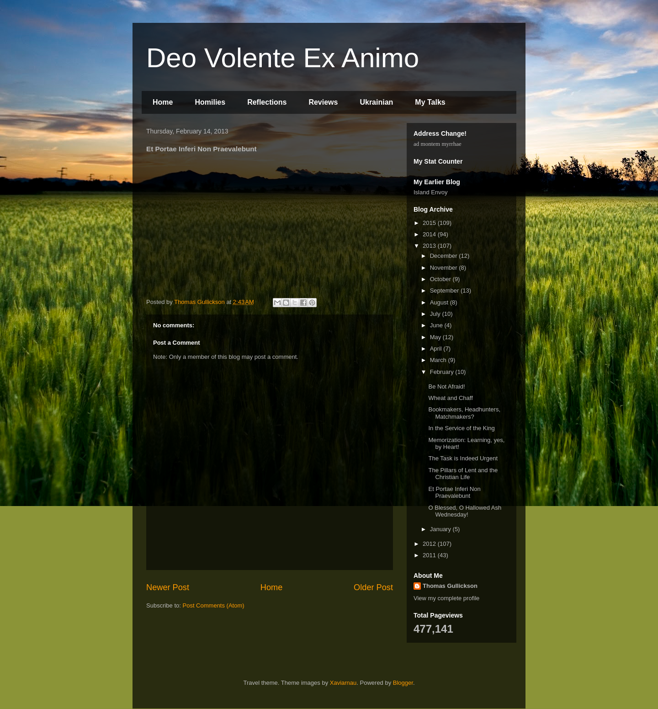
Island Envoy (430, 192)
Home (163, 102)
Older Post (373, 587)
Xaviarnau (343, 682)
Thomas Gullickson (450, 585)
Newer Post (167, 587)
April (437, 348)
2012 (430, 543)
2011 (430, 555)
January (441, 529)
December (444, 255)
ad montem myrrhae (438, 143)
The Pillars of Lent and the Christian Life (463, 474)
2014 (430, 234)
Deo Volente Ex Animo (282, 58)
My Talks (430, 102)
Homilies (210, 102)
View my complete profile (446, 598)
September (445, 290)
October (441, 279)
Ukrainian (376, 102)
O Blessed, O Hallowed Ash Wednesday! (464, 511)
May (436, 337)
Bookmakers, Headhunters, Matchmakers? (464, 413)
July (436, 313)
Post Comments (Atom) (213, 605)
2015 (430, 222)
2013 (430, 245)
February (443, 371)
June (437, 325)
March (439, 360)
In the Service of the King (461, 428)
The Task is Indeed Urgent (463, 458)
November (444, 267)
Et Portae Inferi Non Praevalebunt (454, 492)
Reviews (323, 102)
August (440, 302)
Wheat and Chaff (450, 397)
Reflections (267, 102)
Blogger (403, 682)
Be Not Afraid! (446, 386)
